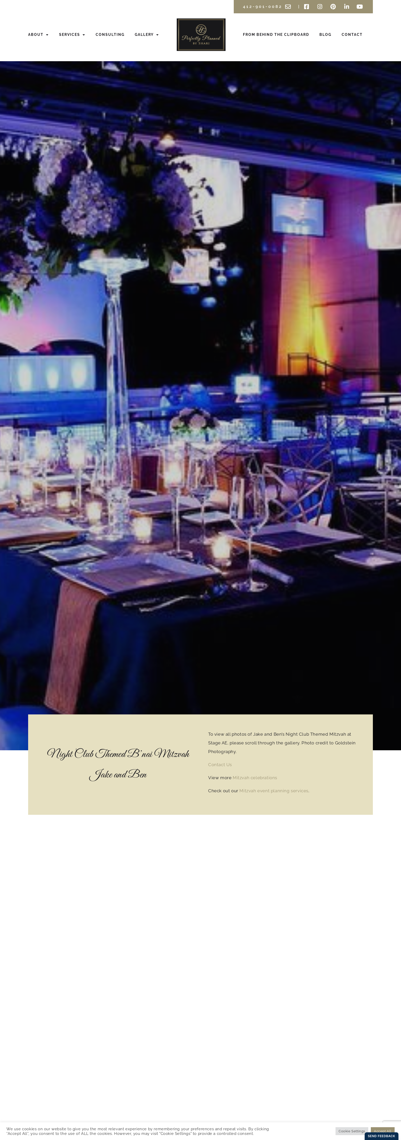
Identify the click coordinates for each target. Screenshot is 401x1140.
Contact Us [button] (220, 764)
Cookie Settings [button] (352, 1131)
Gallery (147, 34)
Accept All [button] (383, 1131)
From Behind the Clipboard (276, 35)
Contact (352, 35)
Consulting (110, 35)
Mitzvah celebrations (255, 777)
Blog (325, 35)
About (38, 34)
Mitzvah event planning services (273, 790)
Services (72, 34)
